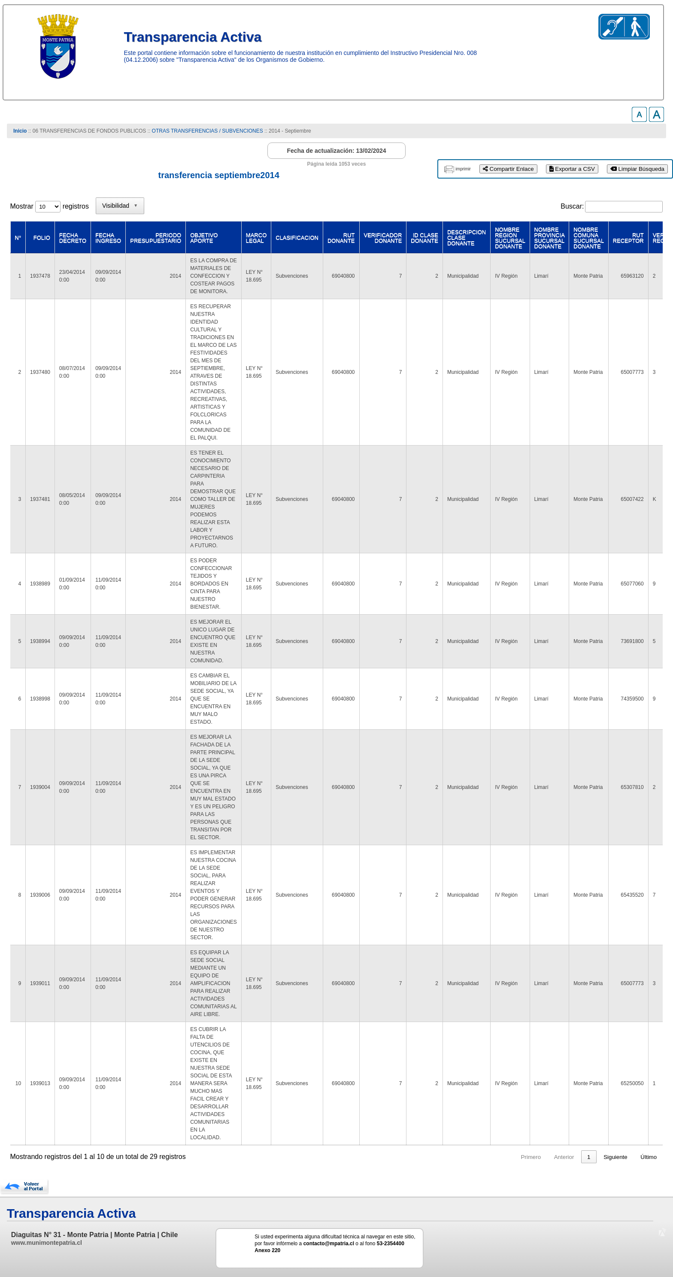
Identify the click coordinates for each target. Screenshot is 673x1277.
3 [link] (588, 1157)
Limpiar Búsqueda (637, 169)
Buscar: (572, 206)
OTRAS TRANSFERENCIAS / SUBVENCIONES (207, 131)
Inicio (20, 131)
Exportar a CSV (572, 169)
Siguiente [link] (615, 1157)
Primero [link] (498, 1157)
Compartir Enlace (508, 169)
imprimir (463, 169)
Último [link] (648, 1157)
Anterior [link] (531, 1157)
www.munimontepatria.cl (46, 1242)
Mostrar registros (49, 206)
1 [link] (556, 1157)
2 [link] (572, 1157)
